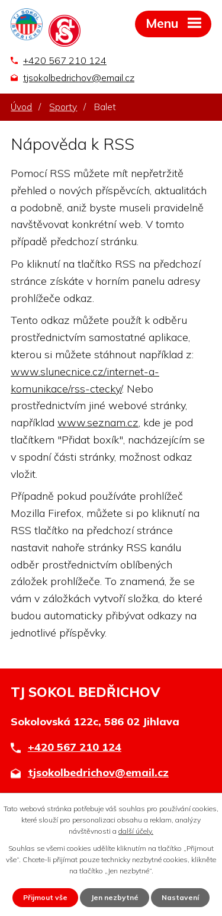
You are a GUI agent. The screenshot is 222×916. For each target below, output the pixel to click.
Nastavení (180, 897)
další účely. (135, 831)
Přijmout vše (45, 897)
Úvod (21, 107)
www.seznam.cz (98, 422)
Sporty (63, 107)
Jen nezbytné (115, 897)
